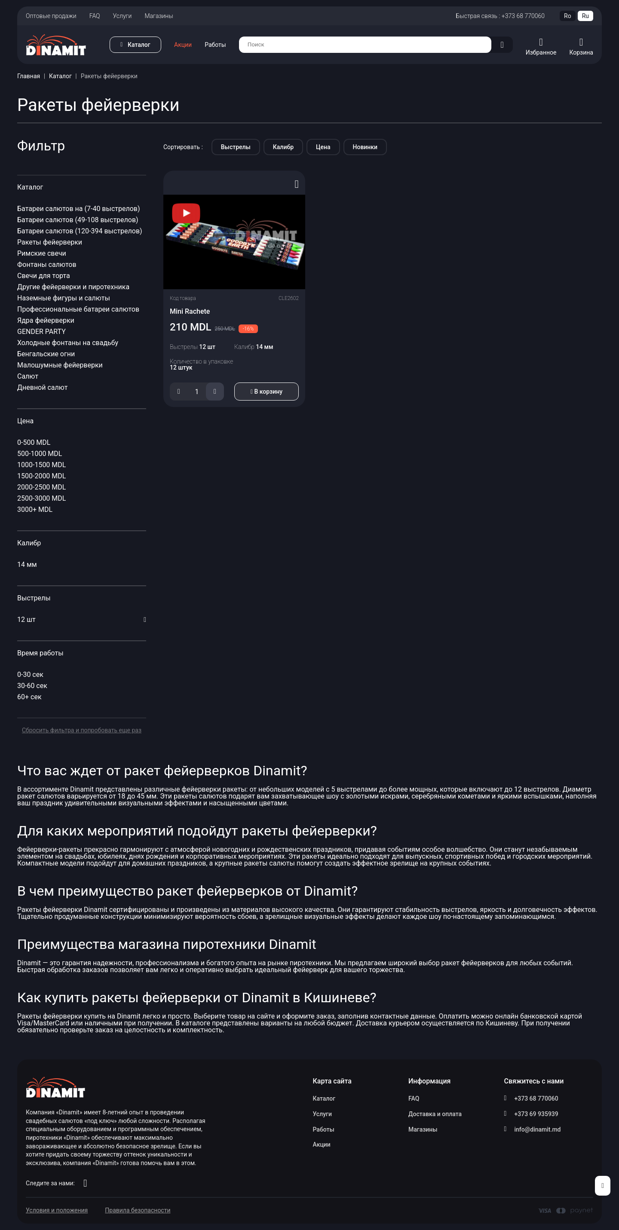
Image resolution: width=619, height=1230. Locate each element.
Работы (215, 45)
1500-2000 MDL (41, 476)
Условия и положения (57, 1210)
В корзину (266, 391)
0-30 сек (30, 674)
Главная (28, 76)
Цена (323, 147)
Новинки (365, 147)
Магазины (158, 15)
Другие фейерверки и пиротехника (73, 287)
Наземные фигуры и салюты (63, 298)
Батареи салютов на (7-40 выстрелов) (78, 209)
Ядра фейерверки (45, 320)
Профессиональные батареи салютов (78, 309)
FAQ (94, 15)
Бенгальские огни (46, 354)
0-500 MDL (33, 442)
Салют (28, 376)
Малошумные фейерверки (60, 365)
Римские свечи (41, 253)
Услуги (122, 15)
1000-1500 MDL (41, 465)
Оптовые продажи (51, 15)
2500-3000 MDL (41, 498)
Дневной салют (43, 387)
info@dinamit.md (538, 1129)
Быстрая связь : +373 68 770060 (500, 15)
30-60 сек (32, 686)
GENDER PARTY (42, 331)
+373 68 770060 (536, 1098)
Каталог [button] (139, 44)
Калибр (283, 147)
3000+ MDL (34, 509)
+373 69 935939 (536, 1114)
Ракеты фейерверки (49, 242)
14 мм (27, 564)
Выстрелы (236, 147)
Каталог (60, 76)
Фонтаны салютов (47, 264)
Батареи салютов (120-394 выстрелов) (79, 231)
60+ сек (29, 697)
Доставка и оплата (435, 1114)
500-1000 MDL (39, 454)
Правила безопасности (137, 1210)
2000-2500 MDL (41, 487)
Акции (183, 45)
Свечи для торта (43, 276)
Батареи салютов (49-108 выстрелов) (77, 220)
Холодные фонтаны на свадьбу (68, 343)
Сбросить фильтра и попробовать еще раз (81, 730)
